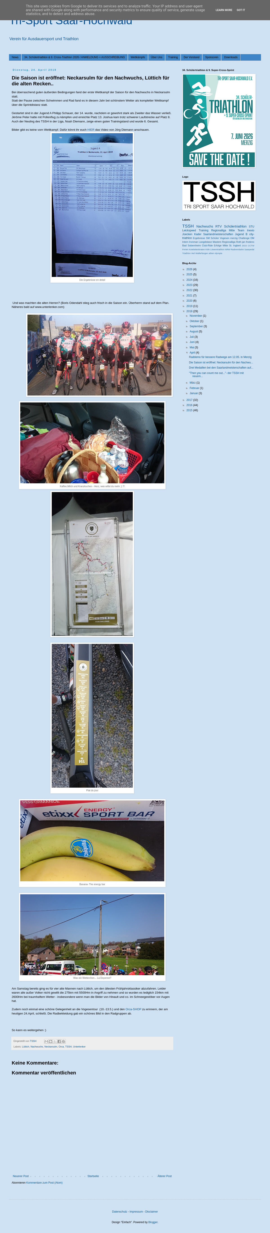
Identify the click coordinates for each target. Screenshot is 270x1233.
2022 (190, 290)
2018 (190, 311)
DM (252, 238)
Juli (192, 336)
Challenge (244, 238)
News (15, 57)
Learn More (224, 10)
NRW (227, 249)
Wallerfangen (202, 253)
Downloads (230, 57)
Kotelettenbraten (197, 249)
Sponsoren (211, 57)
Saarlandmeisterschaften (218, 234)
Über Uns (156, 57)
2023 (190, 285)
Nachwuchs (37, 1046)
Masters (217, 242)
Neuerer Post (21, 1176)
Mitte (225, 245)
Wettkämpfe (138, 57)
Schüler (215, 238)
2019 (190, 306)
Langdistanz (205, 242)
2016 (190, 405)
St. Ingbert (235, 245)
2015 (244, 245)
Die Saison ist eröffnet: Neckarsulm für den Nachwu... (221, 362)
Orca (61, 1046)
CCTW (251, 245)
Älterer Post (165, 1176)
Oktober (195, 321)
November (196, 315)
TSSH (68, 1046)
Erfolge (218, 245)
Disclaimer (151, 1211)
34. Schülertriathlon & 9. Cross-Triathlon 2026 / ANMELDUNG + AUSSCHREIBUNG (74, 57)
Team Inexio (246, 230)
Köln (207, 249)
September (197, 326)
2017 (190, 400)
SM (208, 238)
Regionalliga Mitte (223, 230)
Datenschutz (119, 1211)
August (194, 331)
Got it (241, 10)
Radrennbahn (237, 249)
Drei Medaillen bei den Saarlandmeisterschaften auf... (221, 367)
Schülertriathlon (235, 226)
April (193, 352)
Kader (197, 234)
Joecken (187, 234)
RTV (218, 226)
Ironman (193, 242)
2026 (190, 269)
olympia (218, 253)
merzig (234, 238)
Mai (192, 347)
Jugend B (241, 234)
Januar (194, 393)
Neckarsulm (50, 1046)
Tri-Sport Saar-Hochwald (70, 20)
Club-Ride (207, 245)
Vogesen (224, 238)
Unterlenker (79, 1046)
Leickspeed (189, 230)
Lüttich (25, 1046)
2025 (190, 274)
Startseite (93, 1176)
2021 (190, 295)
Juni (192, 342)
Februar (195, 388)
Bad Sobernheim (191, 245)
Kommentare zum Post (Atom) (44, 1182)
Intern (185, 242)
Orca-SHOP (133, 1009)
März (193, 382)
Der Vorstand (191, 57)
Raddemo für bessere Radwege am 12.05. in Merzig (220, 357)
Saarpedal (249, 249)
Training (173, 57)
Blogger (153, 1222)
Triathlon (186, 253)
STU (251, 226)
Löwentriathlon (217, 249)
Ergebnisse (199, 238)
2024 (190, 279)
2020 (190, 300)
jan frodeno (248, 242)
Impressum (136, 1211)
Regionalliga (228, 242)
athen (211, 253)
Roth (238, 242)
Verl (193, 253)
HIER (90, 129)
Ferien (185, 249)
